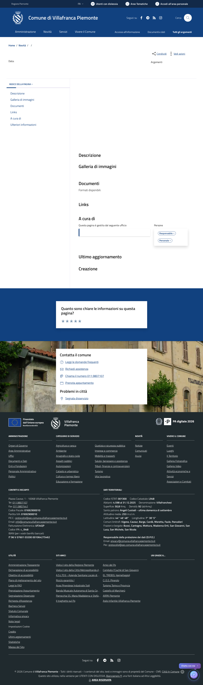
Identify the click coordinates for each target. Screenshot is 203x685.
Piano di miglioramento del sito (25, 580)
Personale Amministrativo (22, 471)
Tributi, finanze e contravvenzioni (112, 466)
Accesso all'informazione (127, 32)
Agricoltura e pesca (66, 446)
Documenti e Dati (18, 461)
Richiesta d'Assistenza (20, 601)
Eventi (170, 446)
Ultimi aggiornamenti (20, 637)
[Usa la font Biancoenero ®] (104, 4)
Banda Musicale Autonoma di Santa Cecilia (79, 590)
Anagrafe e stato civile (68, 456)
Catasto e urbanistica (67, 471)
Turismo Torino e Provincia (116, 585)
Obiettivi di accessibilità (21, 575)
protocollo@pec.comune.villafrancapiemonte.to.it (41, 518)
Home (12, 45)
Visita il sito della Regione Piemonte (75, 565)
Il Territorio (172, 456)
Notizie (139, 446)
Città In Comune (170, 671)
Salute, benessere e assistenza (111, 461)
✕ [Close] (198, 666)
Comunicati (141, 451)
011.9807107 (20, 502)
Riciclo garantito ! (65, 580)
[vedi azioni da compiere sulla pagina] (177, 53)
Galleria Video (174, 466)
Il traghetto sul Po (65, 601)
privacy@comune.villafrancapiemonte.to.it (133, 541)
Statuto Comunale (18, 611)
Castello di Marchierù (114, 590)
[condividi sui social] (159, 53)
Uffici (11, 456)
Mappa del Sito (16, 647)
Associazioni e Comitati (179, 481)
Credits (12, 632)
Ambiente (61, 451)
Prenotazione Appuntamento (24, 590)
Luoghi (170, 451)
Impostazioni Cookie (19, 626)
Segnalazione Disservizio (22, 596)
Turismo (99, 471)
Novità (22, 45)
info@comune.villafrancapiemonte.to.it (36, 522)
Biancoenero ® (114, 676)
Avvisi (138, 456)
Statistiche (14, 642)
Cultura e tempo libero (68, 476)
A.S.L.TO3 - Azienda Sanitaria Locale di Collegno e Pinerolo (87, 575)
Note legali (14, 621)
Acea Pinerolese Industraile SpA (73, 585)
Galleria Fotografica (177, 461)
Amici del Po (109, 565)
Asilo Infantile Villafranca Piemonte (121, 601)
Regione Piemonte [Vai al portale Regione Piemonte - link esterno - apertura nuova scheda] (19, 3)
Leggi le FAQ (15, 585)
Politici (12, 476)
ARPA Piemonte (111, 596)
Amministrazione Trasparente (24, 565)
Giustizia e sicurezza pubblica (110, 446)
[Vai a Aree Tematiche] (136, 4)
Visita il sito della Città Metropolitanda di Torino (81, 570)
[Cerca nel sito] (188, 18)
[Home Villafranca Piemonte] (54, 17)
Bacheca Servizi (17, 606)
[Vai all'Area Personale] (171, 4)
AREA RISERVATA (99, 680)
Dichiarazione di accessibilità (23, 570)
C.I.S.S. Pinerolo (111, 580)
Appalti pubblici (64, 461)
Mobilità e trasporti (105, 456)
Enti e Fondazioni (18, 466)
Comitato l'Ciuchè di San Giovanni (121, 570)
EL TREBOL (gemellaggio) (116, 575)
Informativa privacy (19, 616)
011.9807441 (20, 506)
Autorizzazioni (63, 466)
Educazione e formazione (69, 481)
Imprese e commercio (106, 451)
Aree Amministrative (19, 451)
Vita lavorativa (102, 476)
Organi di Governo (18, 446)
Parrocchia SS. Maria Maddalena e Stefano (78, 596)
